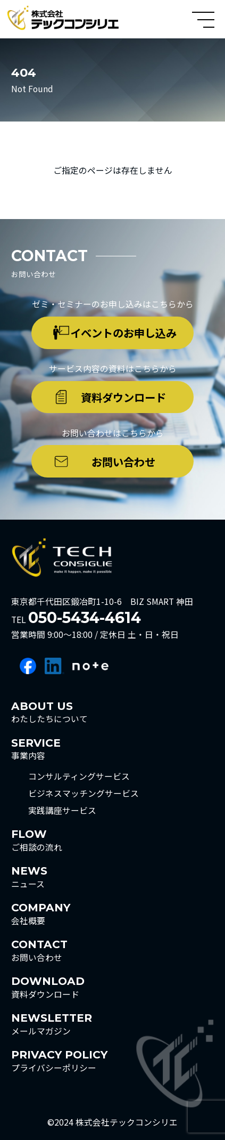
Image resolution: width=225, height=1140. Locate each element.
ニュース (29, 877)
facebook (28, 666)
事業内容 (36, 749)
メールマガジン (51, 1024)
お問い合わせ (123, 462)
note (90, 666)
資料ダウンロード (123, 397)
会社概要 (40, 913)
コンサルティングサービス (79, 776)
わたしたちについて (49, 712)
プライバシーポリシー (59, 1060)
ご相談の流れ (36, 840)
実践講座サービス (62, 810)
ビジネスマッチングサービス (83, 793)
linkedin (54, 666)
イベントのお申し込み (123, 333)
